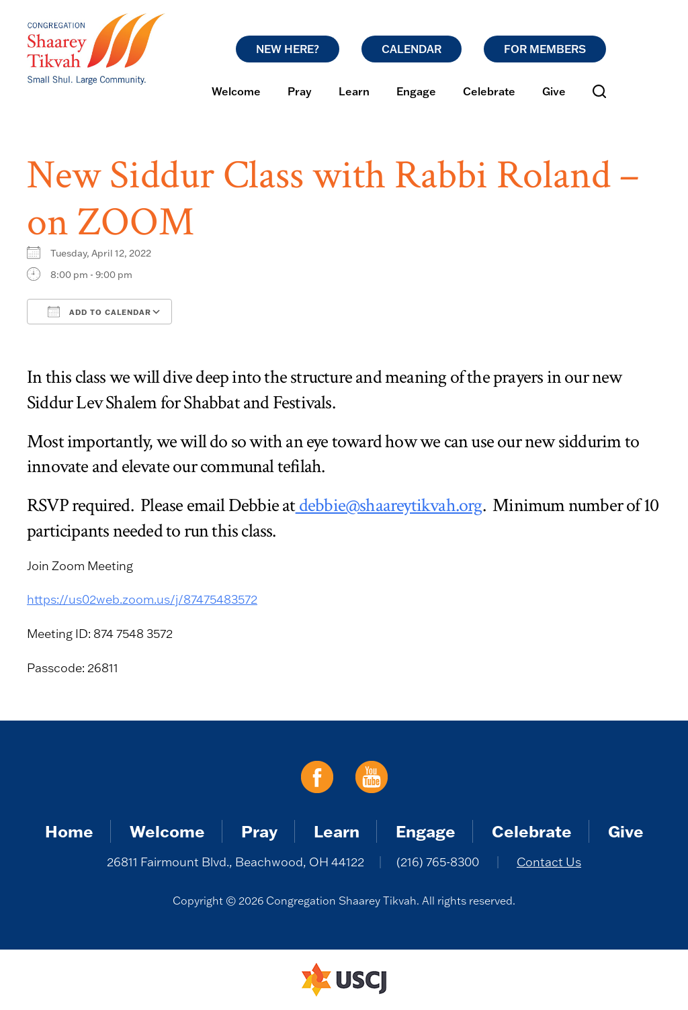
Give (554, 91)
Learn (354, 91)
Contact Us (549, 862)
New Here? (287, 49)
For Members (545, 49)
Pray (300, 91)
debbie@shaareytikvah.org (389, 505)
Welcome (236, 91)
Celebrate (489, 91)
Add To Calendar (99, 312)
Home (69, 831)
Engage (416, 91)
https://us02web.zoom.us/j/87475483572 (142, 599)
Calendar (411, 49)
